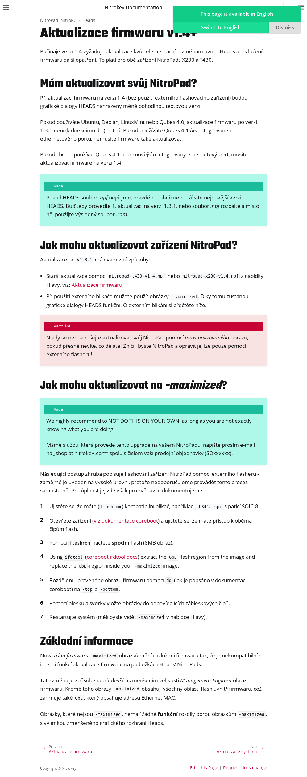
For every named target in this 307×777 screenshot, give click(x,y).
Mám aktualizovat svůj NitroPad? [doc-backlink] (118, 84)
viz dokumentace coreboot (126, 520)
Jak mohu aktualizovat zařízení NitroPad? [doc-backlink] (139, 246)
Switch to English (221, 27)
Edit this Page (204, 768)
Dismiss (285, 27)
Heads (88, 20)
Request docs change (245, 768)
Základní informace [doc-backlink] (86, 642)
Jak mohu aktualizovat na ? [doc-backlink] (133, 386)
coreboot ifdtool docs (112, 556)
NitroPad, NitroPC (58, 20)
